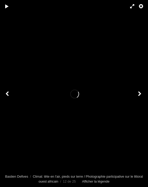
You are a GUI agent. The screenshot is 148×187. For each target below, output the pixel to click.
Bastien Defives (16, 176)
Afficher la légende (96, 181)
